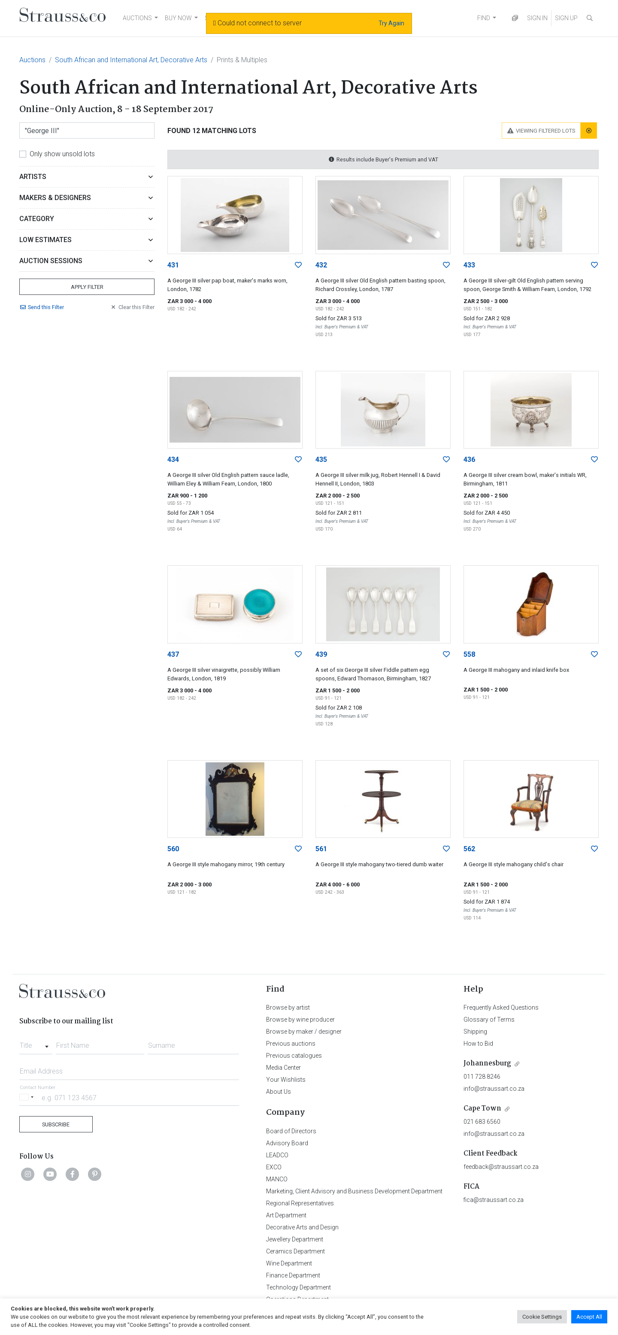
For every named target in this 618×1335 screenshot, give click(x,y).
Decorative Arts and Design (302, 1227)
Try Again (391, 23)
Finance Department (293, 1275)
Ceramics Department (295, 1251)
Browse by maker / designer (304, 1031)
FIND (483, 18)
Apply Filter (87, 287)
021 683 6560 (482, 1121)
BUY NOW (178, 18)
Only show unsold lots (62, 154)
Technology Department (298, 1287)
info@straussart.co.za (494, 1088)
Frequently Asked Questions (501, 1007)
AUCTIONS (137, 18)
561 (321, 849)
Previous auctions (290, 1043)
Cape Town (482, 1108)
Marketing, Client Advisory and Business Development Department (354, 1191)
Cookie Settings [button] (542, 1317)
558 (469, 654)
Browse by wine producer (300, 1019)
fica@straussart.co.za (494, 1199)
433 (469, 265)
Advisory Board (287, 1143)
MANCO (277, 1179)
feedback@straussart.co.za (501, 1166)
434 (173, 459)
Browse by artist (288, 1007)
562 (469, 849)
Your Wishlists (286, 1079)
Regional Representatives (300, 1203)
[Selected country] (28, 1097)
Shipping (475, 1031)
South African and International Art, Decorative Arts (131, 60)
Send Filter (41, 307)
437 (173, 654)
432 (321, 265)
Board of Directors (291, 1131)
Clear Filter (132, 307)
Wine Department (289, 1263)
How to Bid (478, 1043)
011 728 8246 (482, 1076)
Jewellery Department (294, 1239)
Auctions (32, 60)
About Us (278, 1091)
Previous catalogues (294, 1055)
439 (321, 654)
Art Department (286, 1215)
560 (173, 849)
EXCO (274, 1167)
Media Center (283, 1067)
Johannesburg (487, 1063)
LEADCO (277, 1155)
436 (469, 459)
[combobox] (35, 1043)
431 (173, 265)
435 (321, 459)
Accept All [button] (589, 1317)
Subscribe (56, 1124)
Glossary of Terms (489, 1019)
